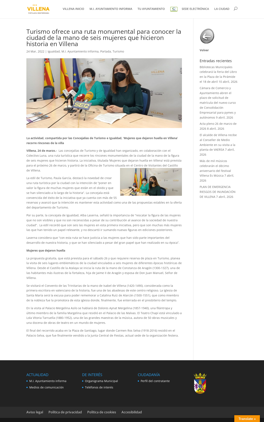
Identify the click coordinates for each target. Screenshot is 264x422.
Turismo (118, 51)
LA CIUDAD (221, 9)
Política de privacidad (65, 412)
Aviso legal (34, 412)
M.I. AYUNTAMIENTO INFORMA (111, 9)
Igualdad (54, 51)
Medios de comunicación (46, 387)
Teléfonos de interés (99, 387)
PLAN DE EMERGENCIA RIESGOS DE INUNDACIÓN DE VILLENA (218, 192)
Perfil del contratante (155, 381)
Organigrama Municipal (101, 381)
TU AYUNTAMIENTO (151, 9)
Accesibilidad (131, 412)
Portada (105, 51)
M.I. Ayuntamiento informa (80, 51)
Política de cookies (101, 412)
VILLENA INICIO (73, 9)
